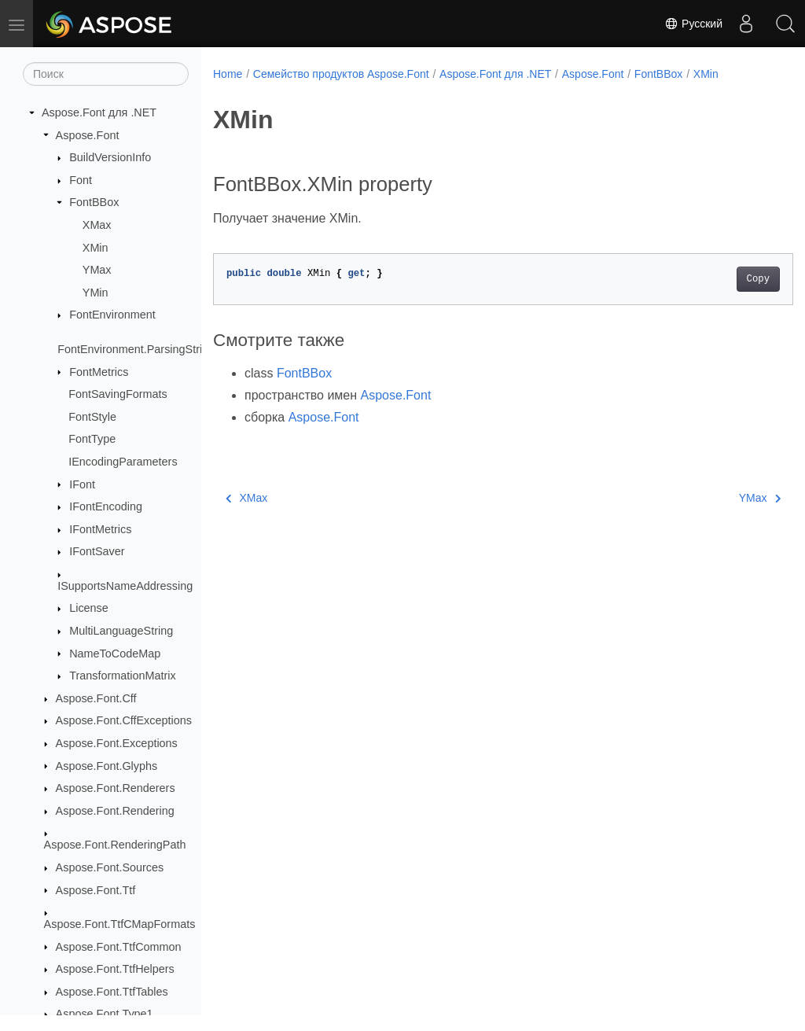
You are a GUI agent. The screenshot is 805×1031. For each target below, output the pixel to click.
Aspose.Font (87, 135)
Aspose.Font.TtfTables (112, 991)
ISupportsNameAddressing (125, 586)
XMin (95, 247)
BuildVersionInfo (110, 157)
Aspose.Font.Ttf (96, 890)
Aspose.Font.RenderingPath (115, 844)
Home (227, 74)
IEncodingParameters (122, 461)
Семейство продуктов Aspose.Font (341, 74)
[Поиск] (106, 74)
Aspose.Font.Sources (110, 867)
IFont (82, 484)
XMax (97, 225)
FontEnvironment (112, 314)
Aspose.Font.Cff (96, 698)
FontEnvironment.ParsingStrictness (146, 349)
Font (80, 180)
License (88, 608)
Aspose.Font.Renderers (115, 788)
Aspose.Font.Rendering (115, 811)
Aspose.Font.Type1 (104, 1013)
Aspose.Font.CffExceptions (124, 720)
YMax (97, 269)
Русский (693, 24)
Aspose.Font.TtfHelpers (115, 969)
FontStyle (92, 417)
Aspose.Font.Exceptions (117, 743)
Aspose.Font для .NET (99, 112)
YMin (95, 292)
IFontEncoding (105, 506)
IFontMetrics (100, 529)
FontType (92, 439)
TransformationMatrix (122, 675)
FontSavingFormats (117, 394)
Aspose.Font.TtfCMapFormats (120, 924)
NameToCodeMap (114, 653)
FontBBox (94, 202)
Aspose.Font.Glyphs (107, 766)
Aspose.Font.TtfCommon (119, 947)
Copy (717, 279)
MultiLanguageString (121, 630)
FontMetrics (98, 372)
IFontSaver (96, 551)
